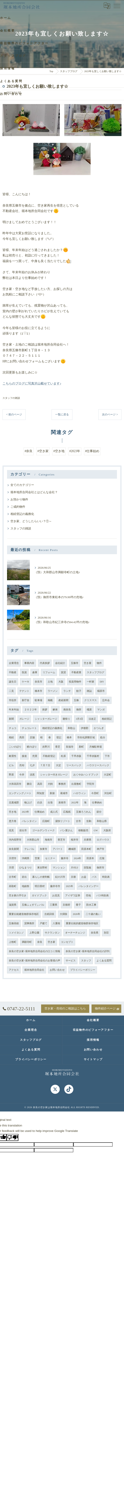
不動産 (12, 672)
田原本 (90, 858)
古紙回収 (49, 914)
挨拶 (44, 709)
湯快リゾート (62, 821)
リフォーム (49, 672)
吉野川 (46, 747)
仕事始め (40, 812)
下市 (107, 756)
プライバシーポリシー (82, 970)
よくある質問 (104, 960)
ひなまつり (25, 867)
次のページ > (110, 414)
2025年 (69, 886)
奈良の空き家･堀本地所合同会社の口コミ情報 (34, 951)
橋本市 (38, 691)
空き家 (51, 942)
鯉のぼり (32, 747)
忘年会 (106, 700)
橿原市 (101, 691)
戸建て (43, 923)
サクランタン (52, 932)
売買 (34, 756)
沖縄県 (25, 858)
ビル (11, 765)
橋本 (69, 737)
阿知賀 (40, 793)
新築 (52, 793)
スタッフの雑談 (11, 398)
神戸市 (100, 849)
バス (94, 877)
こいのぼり (15, 747)
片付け (74, 867)
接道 (24, 756)
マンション (59, 867)
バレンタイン (29, 821)
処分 (102, 737)
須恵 (32, 774)
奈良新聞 (14, 849)
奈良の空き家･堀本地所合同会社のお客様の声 (34, 960)
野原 (11, 774)
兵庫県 (87, 839)
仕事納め (97, 802)
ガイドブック (39, 895)
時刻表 (106, 877)
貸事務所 (29, 923)
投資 (24, 672)
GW (96, 830)
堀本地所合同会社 (34, 970)
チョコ (12, 728)
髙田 (21, 737)
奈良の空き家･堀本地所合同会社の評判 (87, 951)
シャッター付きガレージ (54, 774)
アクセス (14, 970)
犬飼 (50, 784)
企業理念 (14, 663)
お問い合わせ (57, 970)
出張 (50, 802)
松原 (63, 756)
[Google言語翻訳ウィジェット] (107, 6)
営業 (37, 858)
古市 (78, 821)
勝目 (29, 784)
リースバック (73, 765)
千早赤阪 (76, 756)
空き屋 (87, 663)
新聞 (11, 719)
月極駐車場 (95, 747)
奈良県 (94, 932)
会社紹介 (60, 663)
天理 (11, 867)
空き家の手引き (17, 895)
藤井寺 (64, 858)
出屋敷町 (76, 784)
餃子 (78, 691)
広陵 (101, 858)
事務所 (62, 784)
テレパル (29, 849)
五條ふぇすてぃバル (33, 905)
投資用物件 (75, 681)
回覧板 (87, 867)
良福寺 (69, 747)
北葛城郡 (14, 802)
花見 (11, 830)
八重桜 (56, 923)
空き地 (12, 812)
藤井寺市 (55, 886)
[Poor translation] (12, 1137)
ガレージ (24, 719)
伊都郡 (84, 728)
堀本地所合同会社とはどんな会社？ (34, 492)
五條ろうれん (83, 812)
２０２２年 (30, 709)
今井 (21, 774)
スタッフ (86, 960)
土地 (50, 681)
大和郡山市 (33, 839)
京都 (73, 877)
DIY (102, 681)
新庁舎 (25, 700)
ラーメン (53, 691)
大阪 (60, 681)
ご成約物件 (17, 506)
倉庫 (34, 672)
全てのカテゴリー (22, 485)
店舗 (32, 737)
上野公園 (34, 932)
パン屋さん (66, 830)
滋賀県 (12, 905)
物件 (99, 663)
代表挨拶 (45, 663)
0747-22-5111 (19, 1008)
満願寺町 (27, 942)
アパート (58, 849)
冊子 (78, 905)
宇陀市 (90, 784)
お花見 (56, 895)
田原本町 (86, 849)
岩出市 (23, 830)
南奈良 (67, 709)
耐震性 (12, 756)
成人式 (54, 812)
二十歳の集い (93, 914)
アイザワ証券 (72, 895)
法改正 (92, 719)
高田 (39, 784)
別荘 (106, 932)
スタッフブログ (95, 672)
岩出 (24, 877)
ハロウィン (79, 793)
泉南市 (62, 802)
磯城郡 (72, 849)
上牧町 (12, 942)
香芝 (57, 747)
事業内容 (29, 663)
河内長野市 (15, 839)
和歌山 (71, 728)
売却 (21, 765)
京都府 (66, 905)
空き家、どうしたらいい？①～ (31, 521)
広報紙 (67, 812)
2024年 (77, 858)
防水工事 (91, 905)
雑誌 (89, 691)
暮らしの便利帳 (41, 877)
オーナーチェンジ (75, 932)
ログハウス (103, 839)
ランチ (67, 691)
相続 (11, 737)
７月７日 (45, 765)
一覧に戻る (62, 414)
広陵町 (46, 821)
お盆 (83, 877)
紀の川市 (60, 877)
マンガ (101, 709)
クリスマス (90, 700)
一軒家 (90, 681)
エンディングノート (20, 793)
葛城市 (64, 793)
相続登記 (107, 719)
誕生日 (12, 681)
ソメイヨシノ (16, 932)
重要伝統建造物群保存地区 (24, 914)
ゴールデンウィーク (43, 830)
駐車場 (38, 700)
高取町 (12, 886)
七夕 (32, 765)
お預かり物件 (19, 499)
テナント (24, 691)
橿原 (89, 709)
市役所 (12, 700)
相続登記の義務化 (22, 514)
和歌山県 (102, 821)
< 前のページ (14, 414)
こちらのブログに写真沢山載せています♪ (31, 383)
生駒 (88, 821)
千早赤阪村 (93, 756)
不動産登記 (49, 756)
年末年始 (14, 709)
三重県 (53, 905)
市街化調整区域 (86, 737)
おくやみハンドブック (85, 774)
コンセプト (67, 942)
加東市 (43, 849)
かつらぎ (99, 728)
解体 (55, 709)
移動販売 (83, 830)
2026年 (76, 914)
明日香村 (40, 886)
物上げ (28, 802)
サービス (71, 960)
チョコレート (29, 728)
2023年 (25, 812)
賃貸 (63, 672)
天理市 (12, 858)
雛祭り (66, 719)
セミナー (50, 858)
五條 (76, 700)
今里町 (95, 793)
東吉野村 (42, 867)
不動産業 (76, 672)
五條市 (74, 663)
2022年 (75, 802)
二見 (11, 691)
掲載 (50, 700)
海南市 (48, 839)
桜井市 (74, 839)
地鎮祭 (25, 886)
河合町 (108, 793)
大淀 (58, 765)
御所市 (100, 867)
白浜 (39, 802)
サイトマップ (93, 1059)
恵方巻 (12, 821)
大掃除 (63, 914)
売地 (88, 895)
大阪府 (107, 830)
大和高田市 (15, 784)
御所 (78, 709)
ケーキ (25, 681)
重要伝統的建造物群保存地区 (82, 923)
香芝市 (61, 839)
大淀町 (107, 774)
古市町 (12, 877)
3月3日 (79, 719)
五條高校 (14, 923)
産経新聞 (63, 700)
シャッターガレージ (46, 719)
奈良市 (38, 681)
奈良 (39, 942)
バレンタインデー (89, 886)
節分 (99, 812)
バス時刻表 (102, 895)
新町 (81, 747)
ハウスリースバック (98, 765)
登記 (58, 737)
